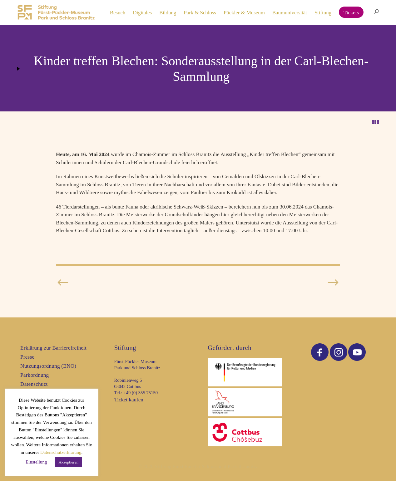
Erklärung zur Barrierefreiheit (53, 348)
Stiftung (322, 13)
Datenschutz (34, 384)
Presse (27, 357)
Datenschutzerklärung (61, 452)
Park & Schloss (200, 13)
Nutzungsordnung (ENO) (48, 366)
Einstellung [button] (36, 461)
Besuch (118, 13)
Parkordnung (34, 375)
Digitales (142, 13)
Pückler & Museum (244, 13)
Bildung (167, 13)
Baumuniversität (289, 13)
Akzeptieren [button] (68, 462)
